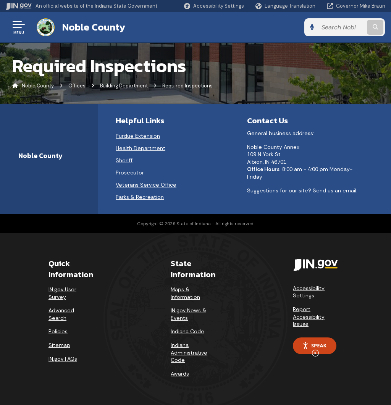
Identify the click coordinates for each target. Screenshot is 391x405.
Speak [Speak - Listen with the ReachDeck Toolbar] (314, 348)
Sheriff (124, 160)
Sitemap (59, 345)
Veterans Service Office (146, 184)
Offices (77, 85)
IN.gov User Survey (62, 293)
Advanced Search (61, 314)
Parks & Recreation (140, 197)
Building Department (124, 85)
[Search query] (343, 27)
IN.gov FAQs (62, 358)
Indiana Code (187, 331)
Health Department (140, 148)
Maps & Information (185, 293)
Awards (180, 373)
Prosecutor (130, 172)
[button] (214, 6)
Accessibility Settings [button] (309, 292)
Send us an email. (335, 190)
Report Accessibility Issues (309, 317)
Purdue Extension (138, 135)
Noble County (93, 27)
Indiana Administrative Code (189, 352)
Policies (58, 331)
